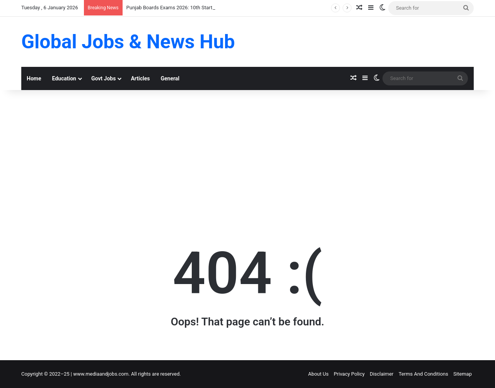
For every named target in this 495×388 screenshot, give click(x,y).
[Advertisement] (247, 156)
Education (64, 78)
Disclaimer (381, 374)
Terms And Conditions (423, 374)
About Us (318, 374)
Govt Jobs (103, 78)
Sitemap (462, 374)
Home (34, 78)
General (169, 78)
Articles (140, 78)
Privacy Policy (349, 374)
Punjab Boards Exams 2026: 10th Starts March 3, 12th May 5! (194, 7)
